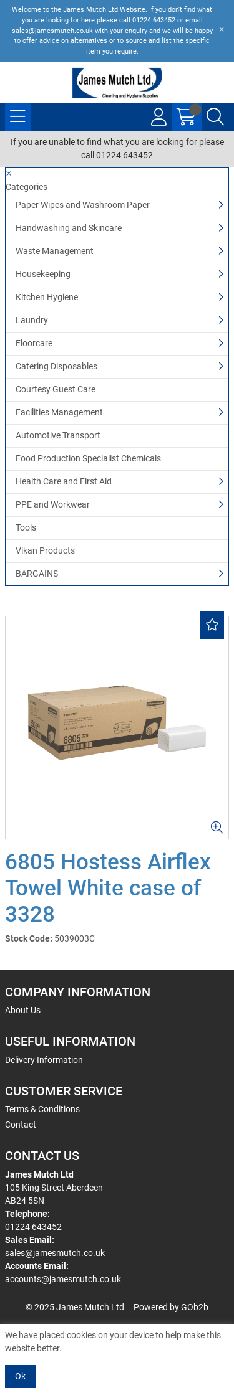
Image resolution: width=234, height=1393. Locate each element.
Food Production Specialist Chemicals (88, 458)
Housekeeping (43, 274)
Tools (26, 527)
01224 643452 (33, 1227)
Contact (20, 1125)
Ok (20, 1376)
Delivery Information (44, 1060)
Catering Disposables (56, 366)
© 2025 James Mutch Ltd (75, 1307)
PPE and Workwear (53, 504)
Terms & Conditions (42, 1109)
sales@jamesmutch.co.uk (55, 1253)
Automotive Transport (58, 435)
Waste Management (55, 251)
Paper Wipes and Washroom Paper (83, 205)
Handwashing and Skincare (69, 228)
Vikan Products (45, 550)
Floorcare (34, 343)
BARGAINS (37, 573)
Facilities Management (59, 412)
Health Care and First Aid (64, 481)
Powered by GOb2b (171, 1307)
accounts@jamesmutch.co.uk (63, 1279)
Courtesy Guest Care (55, 389)
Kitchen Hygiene (47, 297)
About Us (23, 1010)
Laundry (32, 320)
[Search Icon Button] (215, 117)
